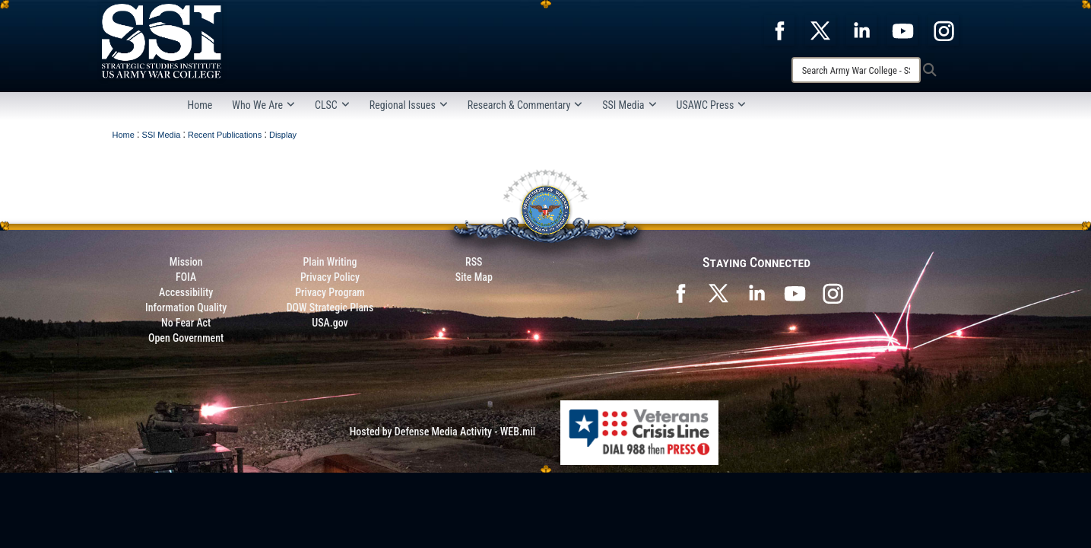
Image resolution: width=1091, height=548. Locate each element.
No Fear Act (186, 323)
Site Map (474, 277)
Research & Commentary (525, 105)
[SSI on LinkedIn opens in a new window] (756, 292)
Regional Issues (408, 105)
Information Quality (186, 307)
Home (200, 105)
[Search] (856, 70)
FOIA (186, 277)
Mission (186, 262)
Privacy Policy (330, 277)
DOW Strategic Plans (330, 307)
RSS (473, 262)
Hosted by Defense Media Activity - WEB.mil (442, 431)
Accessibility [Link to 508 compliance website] (186, 292)
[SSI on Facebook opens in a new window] (680, 292)
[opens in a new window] (779, 30)
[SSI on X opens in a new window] (718, 292)
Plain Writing (330, 262)
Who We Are (263, 105)
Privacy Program (330, 292)
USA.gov (330, 323)
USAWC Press (712, 105)
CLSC (332, 105)
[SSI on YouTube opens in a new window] (794, 292)
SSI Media (629, 105)
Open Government (186, 338)
